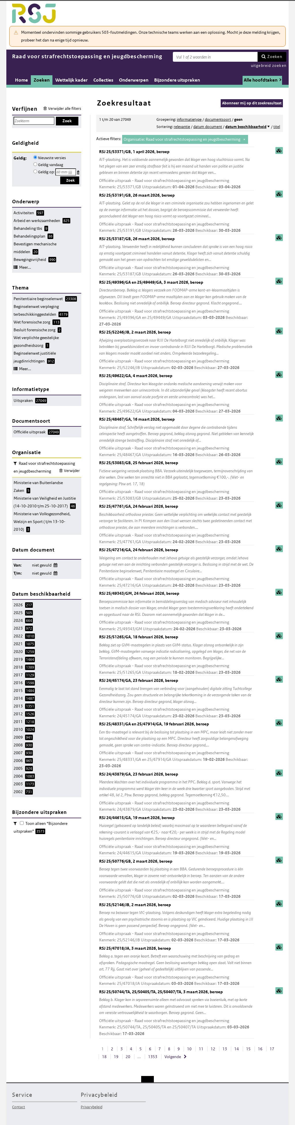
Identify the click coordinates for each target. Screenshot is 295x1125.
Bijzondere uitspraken (177, 80)
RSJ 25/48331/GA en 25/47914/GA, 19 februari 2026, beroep (176, 745)
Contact (18, 1107)
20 (128, 1056)
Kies (79, 171)
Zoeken (274, 56)
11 (201, 1048)
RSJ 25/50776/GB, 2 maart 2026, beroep (176, 879)
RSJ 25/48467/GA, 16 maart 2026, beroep (176, 437)
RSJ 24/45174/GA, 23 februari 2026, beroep (176, 698)
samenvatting (279, 150)
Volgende (172, 1056)
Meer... (25, 267)
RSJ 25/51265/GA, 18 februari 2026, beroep (176, 655)
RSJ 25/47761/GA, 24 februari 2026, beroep (176, 524)
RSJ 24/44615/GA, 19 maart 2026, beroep (176, 835)
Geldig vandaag (50, 164)
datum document (207, 126)
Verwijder (72, 470)
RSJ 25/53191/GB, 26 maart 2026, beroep (176, 213)
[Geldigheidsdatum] (65, 172)
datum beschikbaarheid (245, 126)
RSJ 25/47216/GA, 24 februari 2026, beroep (176, 567)
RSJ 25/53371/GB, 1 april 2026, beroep (176, 169)
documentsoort (218, 119)
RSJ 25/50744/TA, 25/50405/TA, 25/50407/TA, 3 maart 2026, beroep (176, 1013)
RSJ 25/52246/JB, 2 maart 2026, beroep (176, 350)
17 (272, 1048)
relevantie (182, 126)
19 (116, 1056)
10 (189, 1048)
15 (248, 1048)
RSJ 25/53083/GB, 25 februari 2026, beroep (176, 480)
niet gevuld (42, 565)
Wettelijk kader (71, 80)
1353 (152, 1056)
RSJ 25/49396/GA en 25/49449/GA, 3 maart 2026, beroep (176, 304)
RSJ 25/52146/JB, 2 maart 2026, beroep (176, 922)
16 (260, 1048)
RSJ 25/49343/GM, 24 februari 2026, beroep (176, 611)
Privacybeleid (91, 1107)
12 (213, 1048)
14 (236, 1048)
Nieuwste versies (52, 157)
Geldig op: (46, 172)
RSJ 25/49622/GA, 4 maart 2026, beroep (176, 393)
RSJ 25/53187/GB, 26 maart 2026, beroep (176, 256)
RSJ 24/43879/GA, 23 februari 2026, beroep (176, 792)
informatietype (189, 119)
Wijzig (55, 564)
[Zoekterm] (215, 57)
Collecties (103, 80)
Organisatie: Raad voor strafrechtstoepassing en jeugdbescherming (182, 139)
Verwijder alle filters (64, 108)
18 (104, 1056)
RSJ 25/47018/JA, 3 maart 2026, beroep (176, 966)
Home (21, 80)
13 (224, 1048)
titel (276, 126)
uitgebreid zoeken (268, 65)
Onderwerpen (133, 80)
